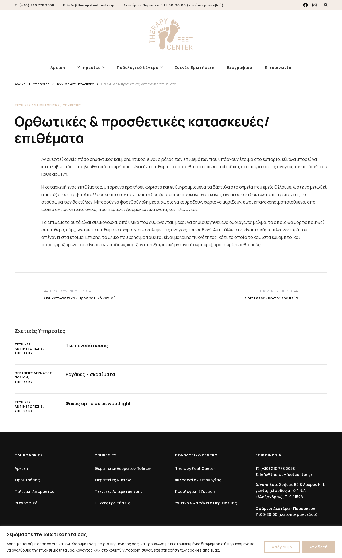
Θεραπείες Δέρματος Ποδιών (33, 375)
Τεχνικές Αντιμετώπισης (37, 105)
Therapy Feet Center (195, 468)
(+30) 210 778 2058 (275, 468)
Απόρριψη (281, 546)
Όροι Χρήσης (27, 479)
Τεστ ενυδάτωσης (86, 345)
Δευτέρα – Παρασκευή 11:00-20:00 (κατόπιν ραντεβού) (174, 5)
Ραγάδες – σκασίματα (90, 374)
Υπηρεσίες (89, 67)
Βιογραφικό (239, 67)
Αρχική (57, 67)
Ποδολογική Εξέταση (195, 491)
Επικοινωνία (278, 67)
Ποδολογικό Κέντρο (137, 67)
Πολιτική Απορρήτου (35, 491)
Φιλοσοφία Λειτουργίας (198, 479)
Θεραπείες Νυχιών (113, 479)
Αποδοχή (318, 546)
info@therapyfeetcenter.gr (283, 474)
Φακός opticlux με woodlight (99, 403)
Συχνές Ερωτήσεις (194, 67)
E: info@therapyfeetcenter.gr (89, 5)
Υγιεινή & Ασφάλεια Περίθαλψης (206, 502)
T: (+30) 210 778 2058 (34, 5)
